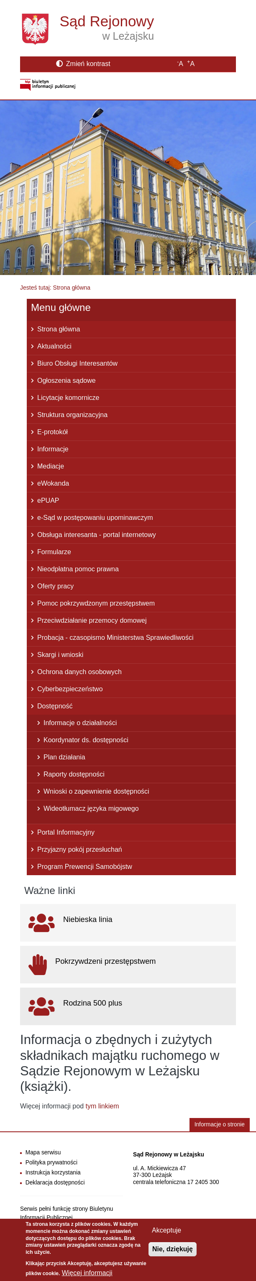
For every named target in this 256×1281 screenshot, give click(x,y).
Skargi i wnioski (60, 654)
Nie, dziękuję (172, 1252)
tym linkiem (102, 1106)
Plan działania (64, 757)
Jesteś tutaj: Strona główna (55, 287)
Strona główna (58, 329)
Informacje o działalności (80, 722)
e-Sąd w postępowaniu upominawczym (95, 517)
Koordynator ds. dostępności (86, 740)
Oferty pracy (55, 586)
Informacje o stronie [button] (220, 1124)
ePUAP (48, 500)
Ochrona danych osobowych (79, 671)
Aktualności (54, 346)
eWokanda (53, 483)
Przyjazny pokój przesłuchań (79, 849)
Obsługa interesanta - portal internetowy (96, 534)
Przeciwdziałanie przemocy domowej (91, 620)
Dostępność (55, 706)
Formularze (54, 551)
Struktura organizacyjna (72, 414)
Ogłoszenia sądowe (66, 380)
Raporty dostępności (74, 774)
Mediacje (50, 466)
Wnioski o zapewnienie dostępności (96, 791)
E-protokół (52, 431)
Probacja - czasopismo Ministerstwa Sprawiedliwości (115, 637)
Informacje (53, 449)
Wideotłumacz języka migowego (91, 808)
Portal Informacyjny (66, 832)
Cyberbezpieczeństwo (70, 689)
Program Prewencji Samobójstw (84, 866)
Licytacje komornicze (68, 397)
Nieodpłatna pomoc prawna (78, 569)
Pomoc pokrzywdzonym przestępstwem (96, 603)
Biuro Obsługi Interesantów (77, 363)
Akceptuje (166, 1233)
